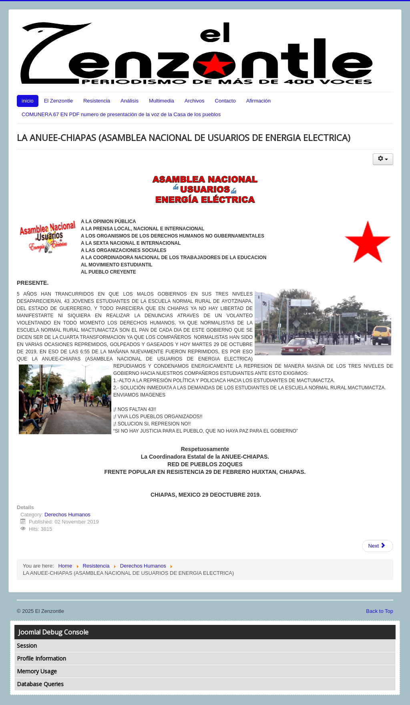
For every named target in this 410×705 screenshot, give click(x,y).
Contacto (225, 101)
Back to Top (379, 611)
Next (377, 546)
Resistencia (96, 101)
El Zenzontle (58, 101)
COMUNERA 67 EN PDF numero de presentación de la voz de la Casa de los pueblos (121, 114)
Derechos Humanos (67, 515)
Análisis (130, 101)
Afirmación (258, 101)
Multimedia (161, 101)
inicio (28, 101)
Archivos (195, 101)
